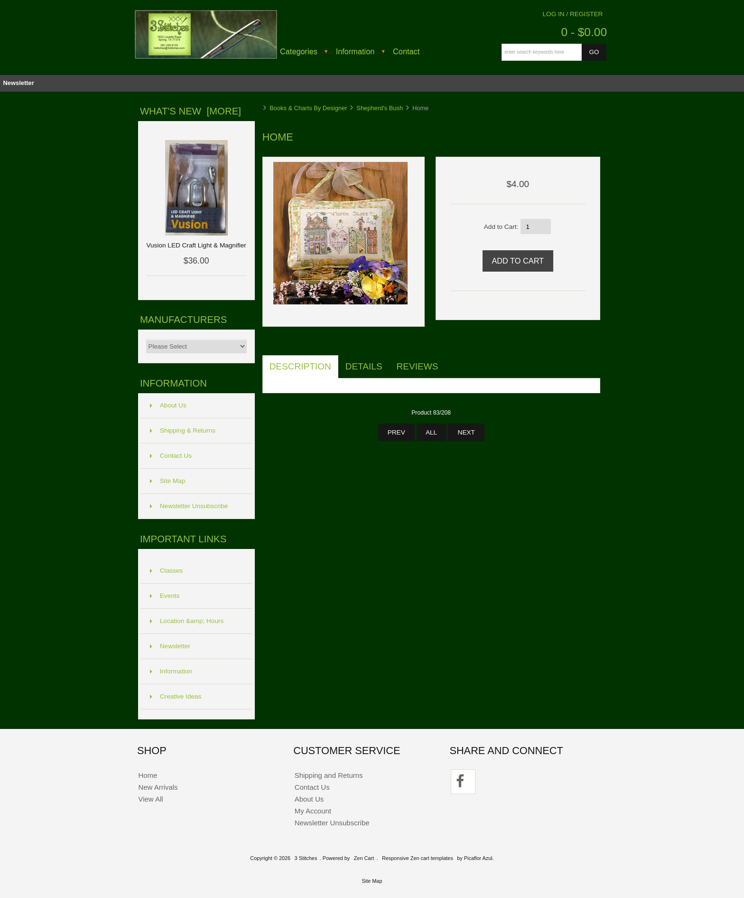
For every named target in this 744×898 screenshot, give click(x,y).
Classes (166, 570)
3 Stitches (306, 858)
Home (147, 775)
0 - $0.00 (584, 32)
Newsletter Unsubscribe (189, 506)
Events (165, 595)
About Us (168, 405)
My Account (313, 811)
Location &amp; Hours (187, 620)
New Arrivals (157, 787)
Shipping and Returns (329, 775)
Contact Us (171, 455)
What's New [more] (190, 111)
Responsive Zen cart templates (417, 858)
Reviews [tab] (417, 366)
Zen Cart (364, 858)
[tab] (452, 361)
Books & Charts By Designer (308, 108)
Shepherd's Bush (379, 108)
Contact (406, 51)
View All (150, 799)
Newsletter (18, 82)
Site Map (168, 480)
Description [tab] (300, 366)
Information (355, 51)
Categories (298, 51)
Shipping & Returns (182, 430)
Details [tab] (363, 366)
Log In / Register (573, 14)
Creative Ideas (176, 696)
